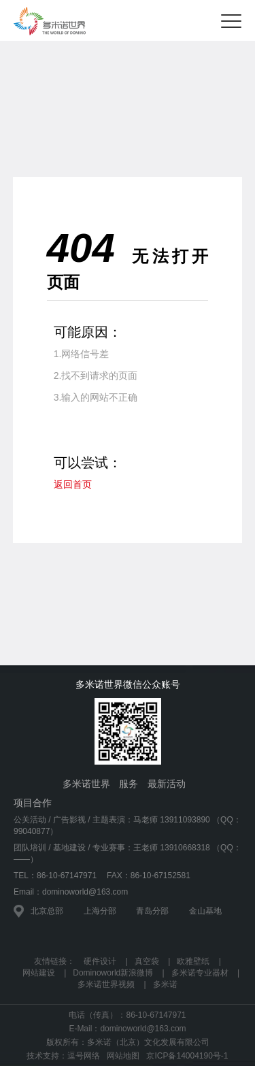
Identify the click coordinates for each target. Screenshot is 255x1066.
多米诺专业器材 (199, 973)
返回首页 (73, 484)
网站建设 (38, 973)
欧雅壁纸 (193, 961)
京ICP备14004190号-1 (187, 1056)
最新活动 (167, 783)
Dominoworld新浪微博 (113, 973)
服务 (128, 783)
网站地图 (123, 1056)
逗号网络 (83, 1056)
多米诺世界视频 (106, 984)
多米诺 (165, 984)
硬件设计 (100, 961)
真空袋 (147, 961)
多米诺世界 (86, 783)
